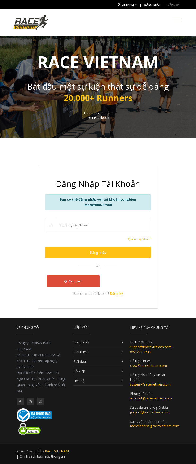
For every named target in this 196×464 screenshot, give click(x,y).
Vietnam (129, 5)
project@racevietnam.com (150, 412)
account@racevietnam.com (151, 398)
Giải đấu (79, 361)
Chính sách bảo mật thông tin (42, 456)
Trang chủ (81, 342)
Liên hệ (78, 380)
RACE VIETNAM (57, 451)
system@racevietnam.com (150, 384)
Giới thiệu (80, 352)
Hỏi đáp (79, 371)
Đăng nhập (152, 5)
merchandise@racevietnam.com (154, 426)
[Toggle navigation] (176, 20)
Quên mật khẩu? (139, 239)
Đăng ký (173, 5)
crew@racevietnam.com (148, 365)
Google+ (73, 281)
